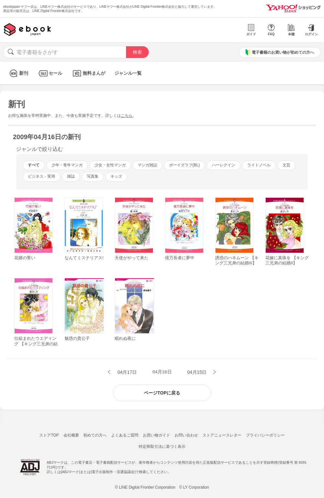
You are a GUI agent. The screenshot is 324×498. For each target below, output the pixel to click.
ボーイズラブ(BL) (184, 165)
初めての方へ (95, 435)
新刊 (18, 73)
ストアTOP (49, 435)
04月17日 (126, 372)
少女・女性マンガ (110, 165)
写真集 (92, 176)
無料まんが (88, 73)
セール (49, 73)
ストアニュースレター (221, 435)
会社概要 (71, 435)
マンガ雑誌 (147, 165)
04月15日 (197, 372)
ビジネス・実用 (41, 176)
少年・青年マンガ (67, 165)
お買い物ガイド (156, 435)
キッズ (116, 176)
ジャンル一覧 (128, 73)
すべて (34, 165)
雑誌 (71, 176)
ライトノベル (259, 165)
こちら (127, 115)
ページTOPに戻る (162, 392)
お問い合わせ (186, 435)
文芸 (286, 165)
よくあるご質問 (124, 435)
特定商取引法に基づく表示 (162, 446)
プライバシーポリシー (265, 435)
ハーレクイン (223, 165)
